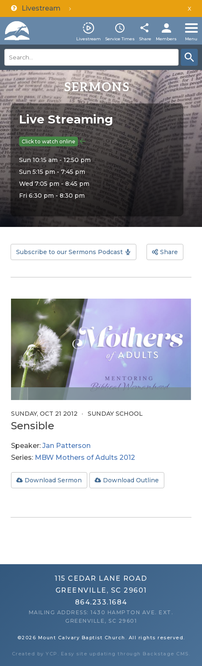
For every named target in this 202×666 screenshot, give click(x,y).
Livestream (88, 39)
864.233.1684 (101, 602)
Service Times (120, 39)
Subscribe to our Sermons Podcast (69, 252)
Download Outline (131, 480)
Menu (191, 39)
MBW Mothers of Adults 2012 (85, 457)
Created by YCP (35, 654)
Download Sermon (53, 480)
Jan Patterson (66, 446)
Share (145, 39)
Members (166, 39)
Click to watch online (48, 141)
